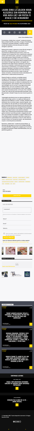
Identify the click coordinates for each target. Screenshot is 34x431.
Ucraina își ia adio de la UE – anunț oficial (17, 401)
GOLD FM (15, 179)
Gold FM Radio (14, 24)
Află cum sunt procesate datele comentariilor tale (15, 242)
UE (11, 183)
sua (3, 183)
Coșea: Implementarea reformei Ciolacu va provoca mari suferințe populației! (17, 383)
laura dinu (21, 181)
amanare (9, 177)
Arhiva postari (16, 195)
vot (14, 183)
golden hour (22, 179)
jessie (16, 181)
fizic (3, 179)
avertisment (21, 177)
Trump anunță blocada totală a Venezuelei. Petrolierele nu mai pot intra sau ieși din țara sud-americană (17, 315)
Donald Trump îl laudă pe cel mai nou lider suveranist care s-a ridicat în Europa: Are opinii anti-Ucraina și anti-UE (17, 358)
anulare (15, 177)
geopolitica (9, 179)
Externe (4, 307)
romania (28, 181)
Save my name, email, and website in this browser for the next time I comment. (19, 233)
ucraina (7, 183)
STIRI (17, 8)
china (27, 177)
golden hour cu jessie (7, 181)
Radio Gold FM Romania (8, 266)
